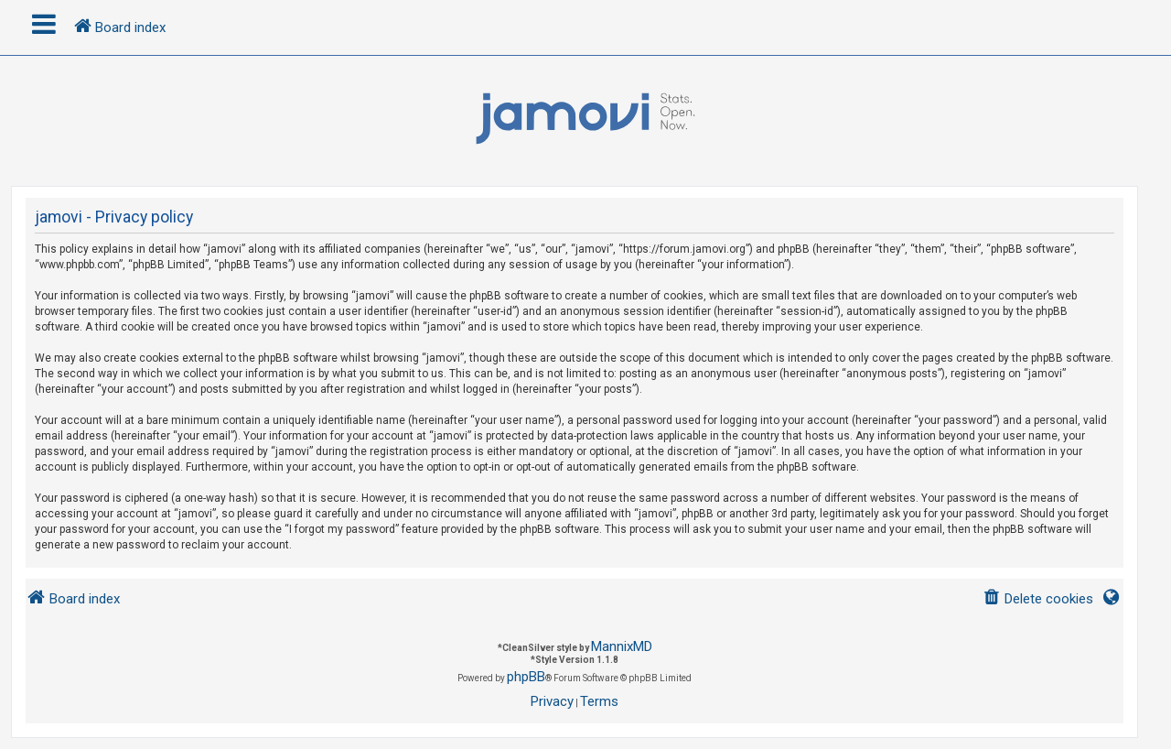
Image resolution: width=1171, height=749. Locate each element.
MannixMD (621, 646)
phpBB (526, 676)
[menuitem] (1038, 599)
